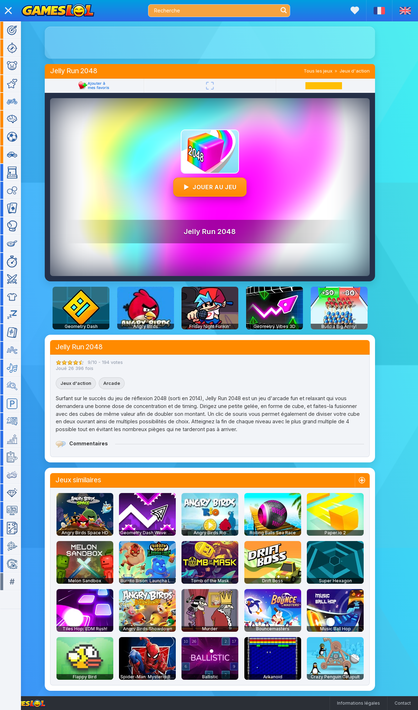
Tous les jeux (327, 71)
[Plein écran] (219, 85)
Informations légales (358, 703)
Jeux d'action (364, 71)
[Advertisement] (219, 43)
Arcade (121, 383)
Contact (403, 703)
